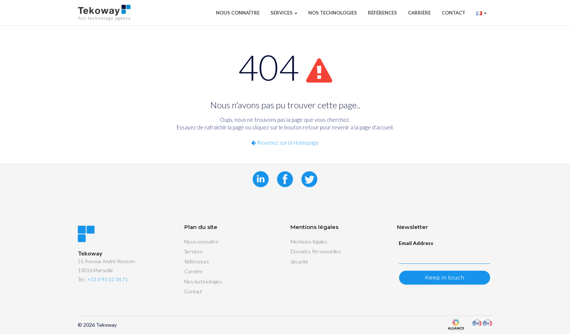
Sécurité (299, 261)
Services (283, 13)
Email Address (416, 243)
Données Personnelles (315, 251)
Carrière (419, 13)
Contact (453, 13)
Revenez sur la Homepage (285, 142)
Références (382, 13)
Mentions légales (308, 241)
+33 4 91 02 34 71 (107, 279)
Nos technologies (332, 13)
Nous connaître (238, 13)
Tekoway (106, 325)
